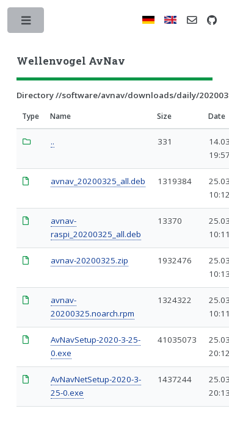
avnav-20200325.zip (89, 260)
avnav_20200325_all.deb (98, 181)
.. (52, 141)
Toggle (26, 23)
